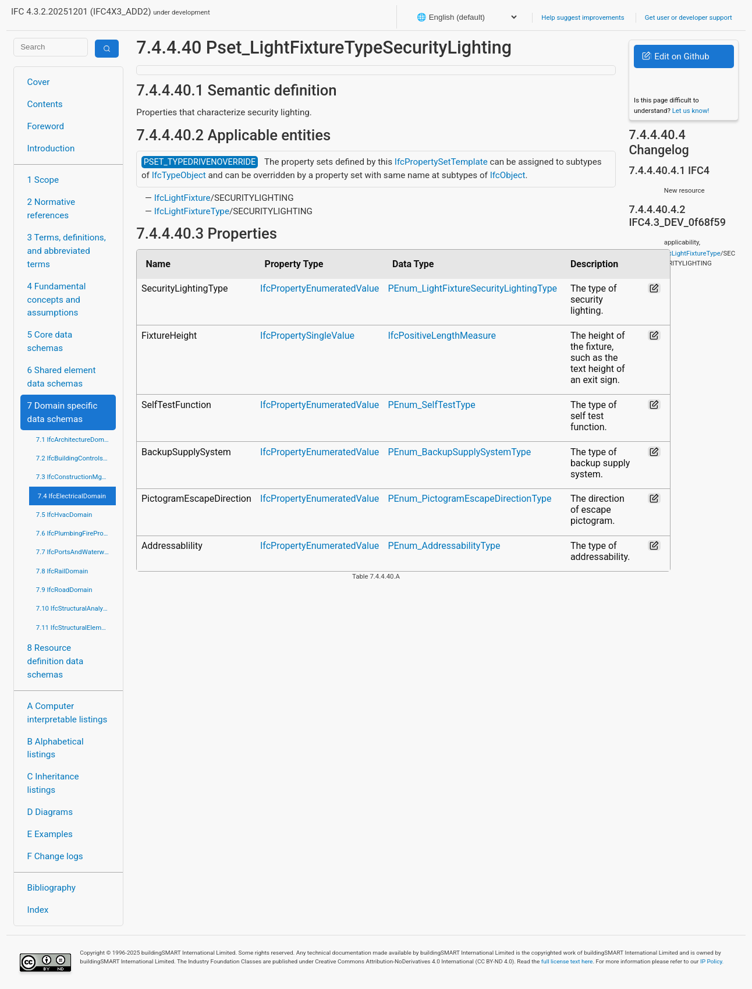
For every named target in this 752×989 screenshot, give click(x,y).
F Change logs (55, 856)
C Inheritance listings (53, 783)
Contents (45, 104)
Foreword (46, 126)
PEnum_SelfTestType (431, 404)
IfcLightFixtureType (191, 211)
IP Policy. (711, 961)
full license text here (567, 961)
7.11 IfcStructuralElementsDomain (76, 627)
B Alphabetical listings (55, 748)
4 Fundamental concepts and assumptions (56, 299)
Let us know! (691, 111)
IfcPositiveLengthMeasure (442, 335)
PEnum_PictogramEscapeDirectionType (469, 498)
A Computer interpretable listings (67, 713)
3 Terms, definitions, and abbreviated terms (66, 251)
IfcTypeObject (179, 175)
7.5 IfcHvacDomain (64, 515)
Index (38, 910)
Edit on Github (675, 56)
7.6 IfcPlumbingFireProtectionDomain (76, 533)
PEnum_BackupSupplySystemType (459, 452)
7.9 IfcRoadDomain (64, 590)
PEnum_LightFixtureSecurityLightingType (472, 288)
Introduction (51, 148)
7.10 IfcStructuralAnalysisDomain (76, 608)
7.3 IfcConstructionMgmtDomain (76, 477)
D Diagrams (50, 812)
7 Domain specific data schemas (62, 412)
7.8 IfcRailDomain (62, 571)
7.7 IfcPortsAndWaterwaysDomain (76, 552)
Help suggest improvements (582, 17)
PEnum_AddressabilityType (444, 545)
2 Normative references (51, 209)
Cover (38, 82)
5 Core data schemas (50, 341)
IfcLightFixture (182, 198)
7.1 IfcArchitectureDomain (74, 439)
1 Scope (43, 180)
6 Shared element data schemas (61, 377)
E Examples (50, 834)
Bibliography (51, 887)
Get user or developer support (688, 17)
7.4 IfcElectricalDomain (72, 496)
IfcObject (508, 175)
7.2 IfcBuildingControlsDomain (76, 458)
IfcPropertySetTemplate (441, 162)
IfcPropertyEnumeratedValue (319, 288)
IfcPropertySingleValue (307, 335)
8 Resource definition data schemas (55, 661)
